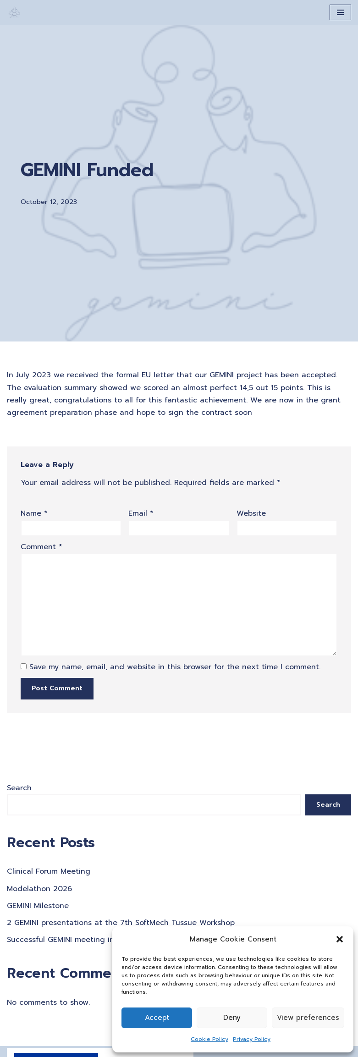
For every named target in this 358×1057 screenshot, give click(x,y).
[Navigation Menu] (340, 12)
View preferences (308, 1018)
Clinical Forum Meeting (48, 871)
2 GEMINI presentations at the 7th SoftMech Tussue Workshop (121, 922)
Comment (41, 546)
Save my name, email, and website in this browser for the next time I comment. (174, 666)
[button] (339, 939)
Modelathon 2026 (39, 888)
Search (19, 787)
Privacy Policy (251, 1039)
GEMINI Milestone (38, 905)
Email (141, 513)
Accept (157, 1018)
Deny (232, 1018)
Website (251, 513)
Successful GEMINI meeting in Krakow (74, 939)
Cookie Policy (209, 1039)
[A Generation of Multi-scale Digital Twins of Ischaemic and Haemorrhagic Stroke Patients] (14, 12)
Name (34, 513)
